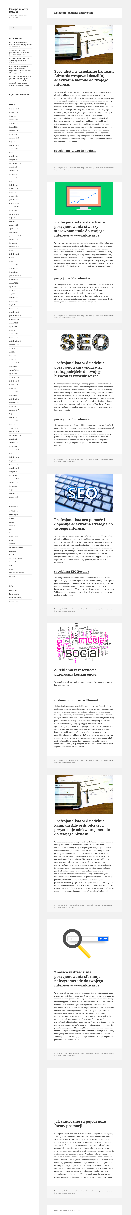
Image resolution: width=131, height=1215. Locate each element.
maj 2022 (12, 250)
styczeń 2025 (13, 152)
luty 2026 (12, 116)
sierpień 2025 (14, 131)
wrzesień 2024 (14, 167)
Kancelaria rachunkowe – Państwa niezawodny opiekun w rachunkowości (20, 44)
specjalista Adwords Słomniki (95, 891)
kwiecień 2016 (14, 457)
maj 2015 (12, 490)
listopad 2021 (13, 272)
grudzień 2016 (14, 432)
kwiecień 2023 (14, 221)
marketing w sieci (93, 168)
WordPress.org (14, 601)
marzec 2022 (13, 258)
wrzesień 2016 (14, 439)
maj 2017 (12, 414)
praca (11, 540)
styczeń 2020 (13, 337)
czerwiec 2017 (14, 410)
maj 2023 (12, 218)
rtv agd (11, 555)
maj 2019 (12, 352)
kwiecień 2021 (14, 298)
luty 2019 (12, 356)
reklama (12, 544)
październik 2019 (15, 341)
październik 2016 (15, 435)
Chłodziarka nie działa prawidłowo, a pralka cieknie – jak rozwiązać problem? (20, 52)
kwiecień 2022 (14, 254)
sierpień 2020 (14, 323)
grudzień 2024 (14, 156)
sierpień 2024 (14, 171)
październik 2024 (15, 163)
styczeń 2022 (13, 265)
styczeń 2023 (13, 229)
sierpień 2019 (14, 345)
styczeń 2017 (13, 428)
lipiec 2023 (13, 210)
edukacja (12, 526)
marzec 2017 (13, 421)
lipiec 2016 (13, 446)
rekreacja (12, 551)
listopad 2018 (13, 366)
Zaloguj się (13, 590)
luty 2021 (12, 305)
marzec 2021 (13, 301)
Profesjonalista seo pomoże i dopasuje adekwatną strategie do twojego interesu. (83, 524)
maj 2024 (12, 181)
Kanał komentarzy (15, 598)
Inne (10, 529)
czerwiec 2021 (14, 290)
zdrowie (12, 576)
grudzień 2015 (14, 468)
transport (12, 562)
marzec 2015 (13, 497)
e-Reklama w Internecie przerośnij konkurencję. (75, 672)
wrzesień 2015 (14, 479)
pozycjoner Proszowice (81, 1019)
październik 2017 (15, 399)
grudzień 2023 (14, 200)
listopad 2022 (13, 232)
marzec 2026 (13, 113)
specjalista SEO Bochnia (71, 571)
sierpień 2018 (14, 370)
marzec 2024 (13, 189)
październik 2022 (15, 236)
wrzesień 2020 (14, 319)
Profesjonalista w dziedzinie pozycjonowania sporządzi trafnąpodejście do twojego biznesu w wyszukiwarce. (79, 369)
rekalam (103, 168)
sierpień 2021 (14, 283)
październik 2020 (15, 316)
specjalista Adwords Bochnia (75, 151)
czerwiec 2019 (14, 348)
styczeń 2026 (13, 120)
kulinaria (12, 533)
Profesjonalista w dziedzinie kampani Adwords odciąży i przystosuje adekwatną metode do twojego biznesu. (82, 827)
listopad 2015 (13, 472)
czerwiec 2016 (14, 450)
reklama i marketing (16, 547)
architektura (13, 511)
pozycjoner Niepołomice (72, 278)
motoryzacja (13, 536)
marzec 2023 (13, 225)
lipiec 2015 (13, 486)
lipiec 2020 (13, 327)
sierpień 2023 (14, 207)
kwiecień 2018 (14, 381)
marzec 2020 (13, 334)
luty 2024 (12, 192)
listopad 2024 (13, 160)
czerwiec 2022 (14, 247)
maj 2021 (12, 294)
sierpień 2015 (14, 483)
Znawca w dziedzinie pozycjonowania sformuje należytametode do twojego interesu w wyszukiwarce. (78, 978)
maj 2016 (12, 454)
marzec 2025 (13, 149)
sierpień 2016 (14, 443)
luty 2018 (12, 388)
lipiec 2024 (13, 174)
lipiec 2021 (13, 287)
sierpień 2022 (14, 239)
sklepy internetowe (16, 558)
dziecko (11, 522)
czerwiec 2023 (14, 214)
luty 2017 (12, 424)
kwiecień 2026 (14, 109)
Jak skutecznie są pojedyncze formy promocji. (80, 1123)
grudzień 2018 (14, 363)
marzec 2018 (13, 385)
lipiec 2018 (13, 374)
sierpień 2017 (14, 403)
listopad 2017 (13, 395)
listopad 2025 (13, 127)
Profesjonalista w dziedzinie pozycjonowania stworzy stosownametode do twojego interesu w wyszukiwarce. (79, 229)
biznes (11, 518)
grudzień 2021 (14, 269)
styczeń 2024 (13, 196)
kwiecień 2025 (14, 145)
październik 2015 (15, 475)
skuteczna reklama (68, 170)
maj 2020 (12, 330)
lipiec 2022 (13, 243)
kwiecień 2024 (14, 185)
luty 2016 (12, 461)
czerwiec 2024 (14, 178)
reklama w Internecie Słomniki (77, 700)
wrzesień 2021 (14, 279)
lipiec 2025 (13, 134)
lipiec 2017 (13, 406)
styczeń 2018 (13, 392)
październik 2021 (15, 276)
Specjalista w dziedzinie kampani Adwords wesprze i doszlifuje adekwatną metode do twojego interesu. (84, 78)
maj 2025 (12, 142)
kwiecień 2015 (14, 493)
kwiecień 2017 (14, 417)
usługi (11, 569)
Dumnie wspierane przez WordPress (67, 1210)
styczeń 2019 (13, 359)
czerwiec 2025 (14, 138)
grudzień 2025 (14, 123)
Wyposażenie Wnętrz (16, 573)
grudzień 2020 (14, 312)
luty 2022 (12, 261)
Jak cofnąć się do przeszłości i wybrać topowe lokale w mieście (19, 60)
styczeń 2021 (13, 308)
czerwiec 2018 (14, 377)
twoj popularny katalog (18, 10)
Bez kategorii (13, 515)
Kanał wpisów (14, 594)
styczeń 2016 (13, 464)
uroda (11, 566)
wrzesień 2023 (14, 203)
